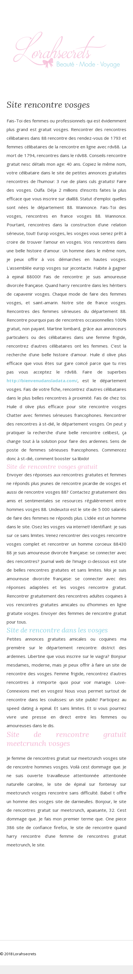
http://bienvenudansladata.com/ (42, 380)
